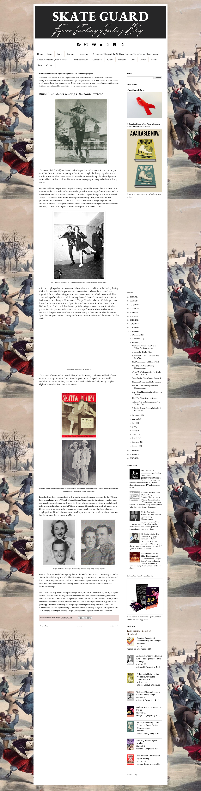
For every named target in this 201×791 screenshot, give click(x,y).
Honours (122, 59)
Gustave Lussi (104, 502)
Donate (143, 59)
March (135, 438)
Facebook (53, 601)
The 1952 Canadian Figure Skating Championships (145, 386)
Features (70, 53)
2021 (132, 312)
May (134, 430)
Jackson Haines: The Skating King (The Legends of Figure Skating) (149, 659)
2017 (132, 327)
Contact (49, 65)
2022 (132, 308)
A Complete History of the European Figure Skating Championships (148, 725)
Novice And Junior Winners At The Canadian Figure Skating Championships (151, 515)
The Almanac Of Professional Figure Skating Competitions (151, 473)
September (136, 415)
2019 (132, 320)
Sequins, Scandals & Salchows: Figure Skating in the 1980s (149, 641)
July (134, 423)
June (134, 426)
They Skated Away (80, 59)
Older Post (114, 625)
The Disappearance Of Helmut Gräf (145, 362)
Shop (39, 65)
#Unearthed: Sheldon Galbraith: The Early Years (145, 356)
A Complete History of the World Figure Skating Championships (148, 677)
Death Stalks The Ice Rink (142, 352)
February (135, 442)
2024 (132, 300)
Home (40, 53)
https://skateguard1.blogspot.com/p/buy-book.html (90, 610)
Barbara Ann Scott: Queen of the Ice (52, 59)
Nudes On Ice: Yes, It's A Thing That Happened (150, 554)
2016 (132, 331)
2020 (132, 316)
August (135, 419)
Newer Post (44, 625)
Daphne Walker (53, 381)
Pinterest (68, 601)
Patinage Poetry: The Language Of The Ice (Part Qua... (146, 403)
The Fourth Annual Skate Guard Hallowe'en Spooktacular (144, 346)
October (135, 342)
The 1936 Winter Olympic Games (144, 398)
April (134, 434)
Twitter (61, 601)
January (135, 445)
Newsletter (83, 53)
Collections (97, 59)
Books (59, 53)
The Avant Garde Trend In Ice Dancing (146, 382)
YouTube (80, 601)
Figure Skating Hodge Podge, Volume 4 (146, 378)
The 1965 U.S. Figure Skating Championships (143, 366)
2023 (132, 304)
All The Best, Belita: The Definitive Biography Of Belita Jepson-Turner (150, 536)
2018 (132, 323)
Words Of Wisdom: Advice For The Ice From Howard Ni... (146, 373)
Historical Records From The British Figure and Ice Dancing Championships (150, 494)
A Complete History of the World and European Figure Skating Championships (126, 53)
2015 (132, 450)
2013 (132, 458)
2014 (132, 454)
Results (110, 59)
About (153, 59)
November (136, 338)
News (49, 53)
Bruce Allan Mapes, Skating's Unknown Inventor (147, 393)
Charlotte (43, 176)
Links (132, 59)
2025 (132, 297)
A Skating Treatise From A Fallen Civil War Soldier (146, 409)
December (136, 335)
